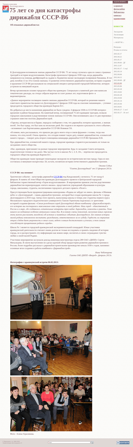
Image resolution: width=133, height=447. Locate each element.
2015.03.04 (118, 104)
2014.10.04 (118, 98)
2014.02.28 (118, 95)
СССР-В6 (58, 177)
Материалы (118, 38)
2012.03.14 (118, 71)
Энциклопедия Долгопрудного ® (12, 443)
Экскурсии (118, 32)
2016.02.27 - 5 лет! (121, 110)
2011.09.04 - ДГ (120, 63)
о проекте (118, 6)
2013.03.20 (118, 89)
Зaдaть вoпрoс (120, 1)
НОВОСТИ (118, 26)
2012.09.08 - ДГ (120, 80)
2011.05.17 (118, 60)
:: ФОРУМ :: (119, 42)
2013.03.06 (118, 86)
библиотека (119, 12)
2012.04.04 (118, 74)
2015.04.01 (118, 107)
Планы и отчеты (120, 50)
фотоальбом (119, 9)
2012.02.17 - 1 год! (121, 69)
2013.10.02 (118, 92)
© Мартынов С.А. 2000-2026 (11, 441)
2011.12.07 (118, 66)
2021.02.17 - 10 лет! (121, 113)
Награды (117, 47)
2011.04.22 (118, 57)
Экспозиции (119, 35)
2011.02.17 (118, 54)
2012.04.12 (118, 77)
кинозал (117, 15)
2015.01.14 (118, 101)
